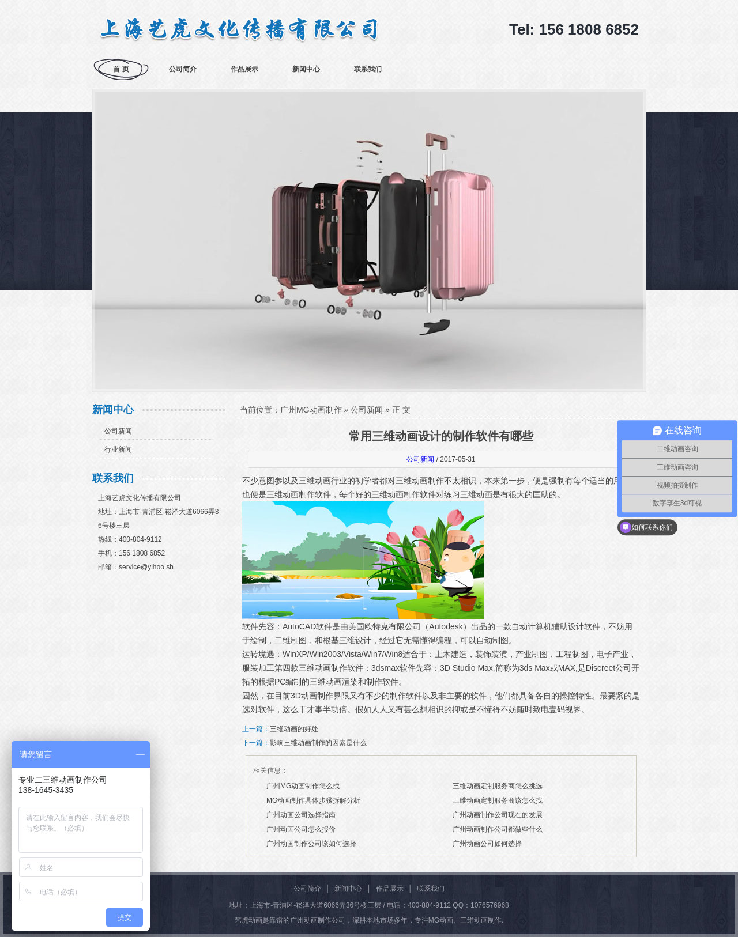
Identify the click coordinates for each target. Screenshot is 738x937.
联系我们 (368, 69)
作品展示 (244, 69)
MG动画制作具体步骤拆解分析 (313, 800)
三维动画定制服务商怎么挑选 (498, 786)
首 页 (121, 69)
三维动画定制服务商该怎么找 (498, 800)
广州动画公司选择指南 (301, 815)
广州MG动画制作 (311, 409)
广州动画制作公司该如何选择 (311, 844)
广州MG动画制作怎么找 (303, 786)
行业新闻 (118, 449)
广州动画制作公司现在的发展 (498, 815)
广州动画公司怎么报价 (301, 829)
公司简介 (183, 69)
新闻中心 (306, 69)
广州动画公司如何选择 (487, 844)
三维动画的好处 (294, 729)
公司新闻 (118, 431)
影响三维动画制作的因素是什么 (318, 743)
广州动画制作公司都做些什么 (498, 829)
